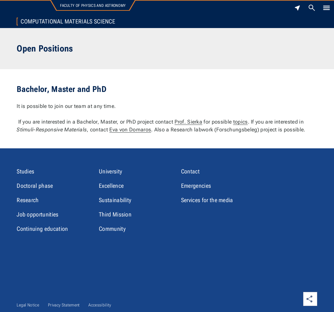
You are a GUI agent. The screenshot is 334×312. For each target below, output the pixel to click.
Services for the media (207, 200)
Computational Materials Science (68, 21)
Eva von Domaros (130, 129)
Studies (25, 171)
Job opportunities (37, 214)
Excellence (111, 185)
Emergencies (196, 185)
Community (112, 228)
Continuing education (42, 228)
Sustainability (115, 200)
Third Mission (115, 214)
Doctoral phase (35, 185)
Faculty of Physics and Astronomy (93, 5)
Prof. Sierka (188, 122)
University (110, 171)
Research (28, 200)
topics (240, 122)
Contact (190, 171)
